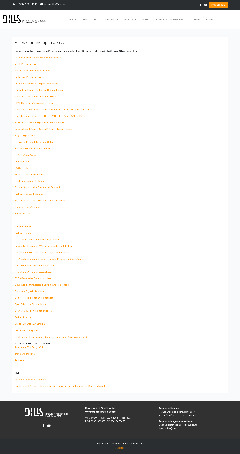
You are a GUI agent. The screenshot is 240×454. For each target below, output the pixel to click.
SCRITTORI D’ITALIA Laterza (30, 323)
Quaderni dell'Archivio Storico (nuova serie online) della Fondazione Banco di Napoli (60, 386)
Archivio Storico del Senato (29, 194)
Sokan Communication (133, 443)
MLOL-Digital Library (25, 64)
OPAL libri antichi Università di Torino (34, 103)
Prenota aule (219, 5)
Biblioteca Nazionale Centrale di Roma (35, 96)
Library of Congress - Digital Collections (36, 83)
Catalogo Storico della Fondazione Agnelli (38, 57)
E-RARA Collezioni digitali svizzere (33, 310)
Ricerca (130, 19)
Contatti (211, 19)
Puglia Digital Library (26, 135)
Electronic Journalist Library (29, 180)
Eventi (146, 19)
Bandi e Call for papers (169, 19)
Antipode (19, 360)
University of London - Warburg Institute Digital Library (44, 246)
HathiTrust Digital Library (28, 77)
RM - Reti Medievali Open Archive (33, 148)
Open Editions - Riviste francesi (31, 304)
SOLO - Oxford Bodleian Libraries (33, 70)
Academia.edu (22, 161)
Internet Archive (24, 226)
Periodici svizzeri (23, 317)
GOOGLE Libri (22, 168)
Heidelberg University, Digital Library (34, 271)
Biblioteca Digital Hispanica (29, 291)
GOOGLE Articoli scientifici (29, 174)
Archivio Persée (23, 233)
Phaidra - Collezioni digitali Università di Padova (40, 122)
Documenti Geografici (26, 330)
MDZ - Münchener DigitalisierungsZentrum (37, 239)
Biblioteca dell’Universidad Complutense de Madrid (42, 284)
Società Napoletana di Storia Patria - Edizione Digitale (44, 129)
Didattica (89, 19)
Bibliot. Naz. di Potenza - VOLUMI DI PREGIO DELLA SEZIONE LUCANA (52, 109)
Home (73, 19)
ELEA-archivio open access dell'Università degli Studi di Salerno (49, 259)
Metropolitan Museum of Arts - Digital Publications (42, 252)
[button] (89, 20)
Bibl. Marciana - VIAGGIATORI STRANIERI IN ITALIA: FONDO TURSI (50, 116)
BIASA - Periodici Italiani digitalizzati (34, 297)
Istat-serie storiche (25, 353)
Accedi (120, 448)
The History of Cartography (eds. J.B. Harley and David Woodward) (51, 337)
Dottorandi (110, 19)
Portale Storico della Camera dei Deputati (37, 187)
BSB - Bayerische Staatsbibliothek (33, 278)
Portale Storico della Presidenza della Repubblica (41, 200)
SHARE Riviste (22, 213)
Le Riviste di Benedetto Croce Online (34, 142)
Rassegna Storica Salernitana (31, 379)
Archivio (195, 19)
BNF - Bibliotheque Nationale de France (36, 265)
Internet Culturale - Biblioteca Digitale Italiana (39, 90)
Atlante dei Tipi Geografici (29, 347)
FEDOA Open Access (26, 155)
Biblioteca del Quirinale (27, 207)
